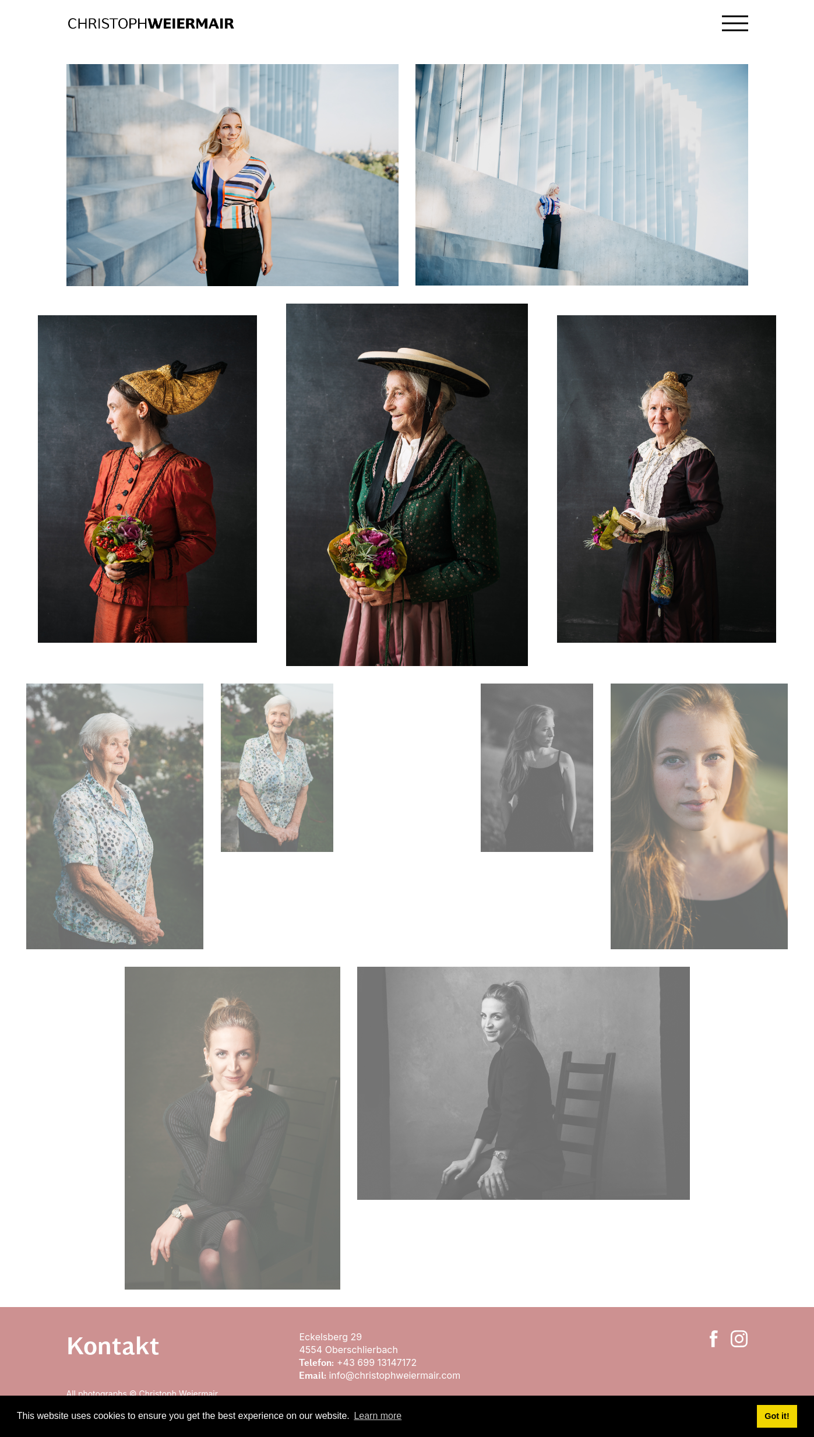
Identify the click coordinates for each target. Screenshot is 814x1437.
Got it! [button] (776, 1416)
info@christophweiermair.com (394, 1375)
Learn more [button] (377, 1416)
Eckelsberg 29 (331, 1337)
